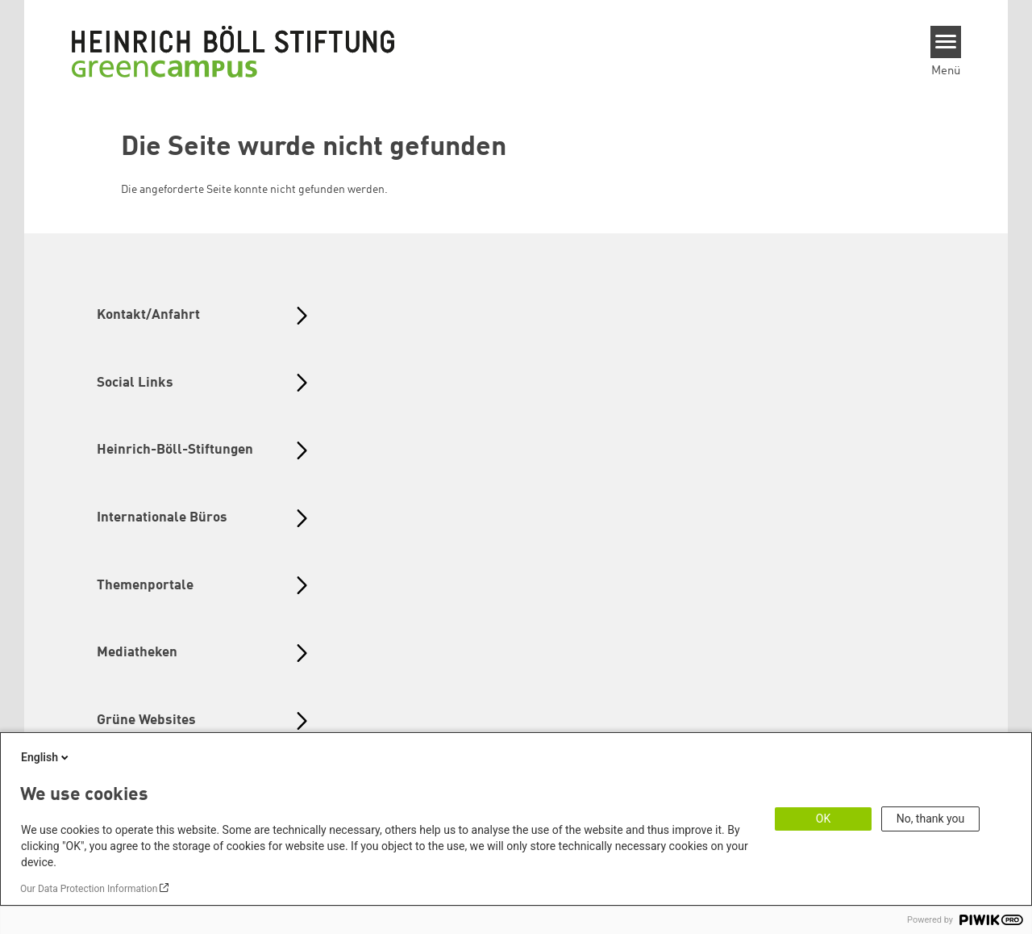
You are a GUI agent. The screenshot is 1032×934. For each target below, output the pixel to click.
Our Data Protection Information (88, 888)
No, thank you (931, 818)
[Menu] (946, 42)
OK (823, 818)
